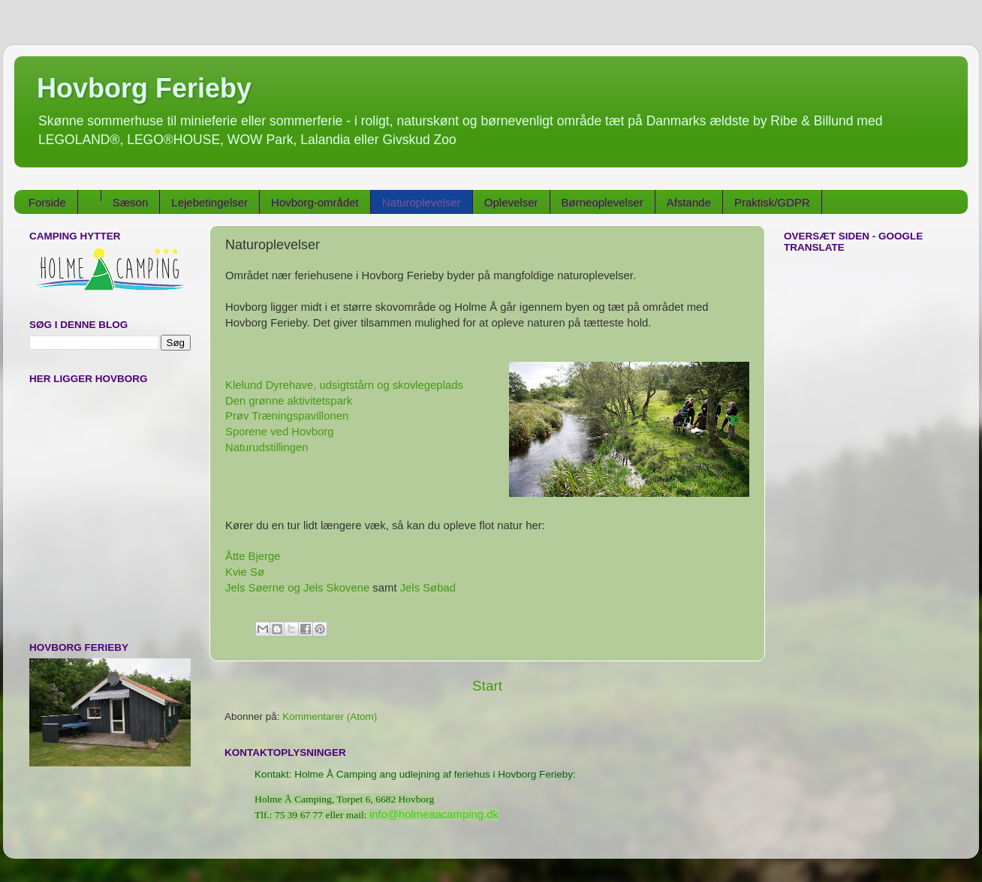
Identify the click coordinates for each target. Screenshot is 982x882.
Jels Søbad (428, 588)
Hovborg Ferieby (144, 88)
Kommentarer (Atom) (329, 716)
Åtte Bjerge (252, 556)
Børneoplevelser (602, 202)
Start (487, 686)
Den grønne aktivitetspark (288, 401)
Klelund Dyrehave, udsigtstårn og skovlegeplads (344, 385)
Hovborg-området (315, 202)
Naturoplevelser (421, 202)
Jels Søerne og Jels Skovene (297, 588)
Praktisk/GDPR (772, 202)
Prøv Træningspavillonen (288, 416)
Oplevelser (511, 202)
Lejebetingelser (209, 202)
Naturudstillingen (268, 447)
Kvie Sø (246, 572)
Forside (47, 202)
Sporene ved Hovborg (279, 432)
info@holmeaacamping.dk (434, 814)
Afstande (689, 202)
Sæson (131, 202)
